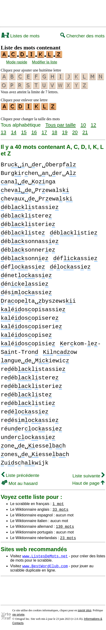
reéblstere (30, 377)
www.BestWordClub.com (45, 565)
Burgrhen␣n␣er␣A (38, 173)
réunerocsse (31, 428)
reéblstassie (33, 369)
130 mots (65, 525)
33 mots (60, 508)
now (60, 351)
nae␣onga (28, 181)
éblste (23, 232)
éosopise (26, 334)
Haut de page (88, 482)
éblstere (26, 215)
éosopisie (28, 343)
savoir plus (84, 609)
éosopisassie (33, 309)
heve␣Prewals (35, 190)
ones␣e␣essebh (35, 454)
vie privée (18, 614)
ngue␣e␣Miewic (35, 360)
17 (44, 131)
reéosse (25, 411)
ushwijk (25, 462)
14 (13, 131)
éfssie (75, 258)
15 (23, 131)
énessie (25, 283)
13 (3, 131)
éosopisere (30, 317)
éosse (70, 266)
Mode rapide (16, 62)
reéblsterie (31, 386)
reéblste (26, 394)
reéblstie (28, 403)
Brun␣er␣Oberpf (38, 164)
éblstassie (30, 207)
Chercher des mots (82, 35)
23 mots (68, 537)
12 (93, 124)
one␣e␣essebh (33, 445)
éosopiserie (31, 326)
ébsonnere (28, 249)
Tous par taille (60, 124)
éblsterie (28, 224)
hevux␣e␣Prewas (37, 198)
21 (85, 131)
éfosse (23, 266)
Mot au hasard (19, 482)
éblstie (73, 232)
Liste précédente (20, 474)
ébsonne (25, 258)
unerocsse (28, 437)
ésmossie (26, 292)
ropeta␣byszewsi (38, 300)
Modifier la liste (44, 62)
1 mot (58, 503)
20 (75, 131)
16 (34, 131)
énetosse (26, 275)
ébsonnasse (30, 241)
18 (54, 131)
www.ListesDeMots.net (45, 555)
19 (64, 131)
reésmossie (30, 420)
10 (83, 124)
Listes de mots (20, 35)
